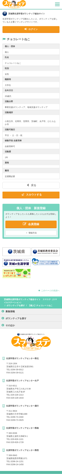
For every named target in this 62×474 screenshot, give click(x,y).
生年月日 (9, 90)
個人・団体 (10, 46)
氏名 (7, 57)
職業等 (8, 79)
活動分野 (9, 101)
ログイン (31, 29)
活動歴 (8, 151)
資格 (7, 162)
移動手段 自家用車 (13, 140)
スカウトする (31, 194)
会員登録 (31, 224)
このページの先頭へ (49, 290)
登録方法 (31, 233)
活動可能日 (10, 129)
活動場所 (9, 112)
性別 (7, 68)
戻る (31, 185)
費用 (7, 170)
